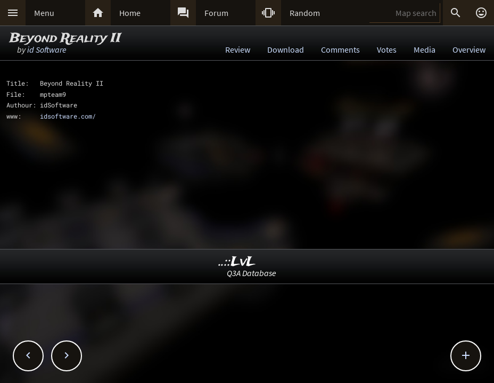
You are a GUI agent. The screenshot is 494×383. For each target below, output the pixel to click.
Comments (340, 49)
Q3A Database (251, 273)
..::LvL (237, 262)
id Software (47, 49)
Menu (44, 12)
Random (305, 12)
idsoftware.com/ (68, 116)
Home (130, 12)
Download (285, 49)
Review (237, 49)
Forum (216, 12)
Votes (387, 49)
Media (424, 49)
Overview (468, 49)
